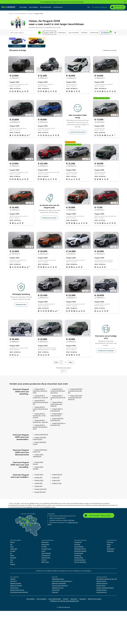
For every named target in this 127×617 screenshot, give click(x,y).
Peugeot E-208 (56, 484)
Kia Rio (43, 552)
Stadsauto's (110, 552)
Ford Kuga (77, 545)
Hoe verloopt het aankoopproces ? (62, 582)
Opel (11, 561)
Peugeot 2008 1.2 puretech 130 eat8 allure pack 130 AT (57, 392)
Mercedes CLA (46, 556)
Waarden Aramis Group (17, 591)
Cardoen (11, 13)
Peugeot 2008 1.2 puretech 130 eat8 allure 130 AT (40, 428)
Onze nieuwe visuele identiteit (19, 593)
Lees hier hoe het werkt (77, 133)
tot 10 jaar (71, 521)
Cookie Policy (56, 591)
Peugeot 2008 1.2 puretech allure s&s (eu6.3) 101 (56, 405)
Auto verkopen (33, 7)
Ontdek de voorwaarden (106, 352)
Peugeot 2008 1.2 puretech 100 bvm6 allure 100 (40, 403)
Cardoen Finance (101, 582)
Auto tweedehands (20, 13)
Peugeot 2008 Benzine (41, 435)
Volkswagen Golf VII (80, 550)
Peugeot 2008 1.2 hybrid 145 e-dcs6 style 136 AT (40, 392)
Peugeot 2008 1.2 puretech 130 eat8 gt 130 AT (57, 398)
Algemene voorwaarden (59, 584)
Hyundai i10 (77, 556)
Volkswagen (13, 550)
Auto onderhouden (45, 7)
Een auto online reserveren (60, 586)
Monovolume (110, 550)
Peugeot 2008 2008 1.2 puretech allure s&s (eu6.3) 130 (75, 398)
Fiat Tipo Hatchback (80, 563)
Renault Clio (45, 543)
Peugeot (12, 565)
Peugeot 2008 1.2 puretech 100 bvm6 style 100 (40, 410)
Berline (109, 545)
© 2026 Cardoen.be (63, 608)
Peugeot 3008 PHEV (41, 490)
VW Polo (44, 561)
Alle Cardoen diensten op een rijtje (106, 580)
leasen (55, 2)
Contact (65, 600)
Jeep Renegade (78, 548)
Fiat (11, 545)
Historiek (12, 580)
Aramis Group (14, 589)
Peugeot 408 (38, 487)
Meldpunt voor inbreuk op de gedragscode (64, 602)
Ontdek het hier (21, 305)
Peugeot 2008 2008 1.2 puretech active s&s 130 (75, 392)
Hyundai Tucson (46, 550)
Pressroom (55, 593)
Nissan (12, 556)
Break (108, 548)
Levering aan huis (101, 593)
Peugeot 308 (38, 478)
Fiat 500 (44, 548)
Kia (11, 554)
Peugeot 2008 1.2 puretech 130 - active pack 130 (39, 416)
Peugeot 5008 (39, 481)
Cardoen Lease (100, 586)
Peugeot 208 (38, 484)
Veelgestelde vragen (58, 580)
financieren (48, 2)
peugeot (30, 13)
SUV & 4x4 (110, 543)
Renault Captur (46, 559)
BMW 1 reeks (45, 563)
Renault (12, 543)
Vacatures (73, 600)
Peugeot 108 (56, 478)
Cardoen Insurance (102, 584)
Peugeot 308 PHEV (40, 493)
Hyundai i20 (77, 543)
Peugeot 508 (56, 481)
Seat (11, 563)
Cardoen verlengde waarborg (105, 589)
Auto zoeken (23, 7)
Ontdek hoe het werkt (49, 219)
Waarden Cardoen (15, 584)
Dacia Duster (45, 545)
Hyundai (12, 552)
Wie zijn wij (13, 582)
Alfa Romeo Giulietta (80, 552)
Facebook (82, 600)
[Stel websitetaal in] (89, 7)
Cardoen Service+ (101, 591)
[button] (54, 32)
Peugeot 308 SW (57, 475)
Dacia (12, 548)
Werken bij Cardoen (16, 586)
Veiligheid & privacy (58, 589)
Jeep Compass (78, 554)
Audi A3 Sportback (79, 561)
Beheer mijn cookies (94, 600)
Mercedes (13, 559)
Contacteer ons (58, 7)
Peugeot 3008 (39, 475)
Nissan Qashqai (46, 554)
